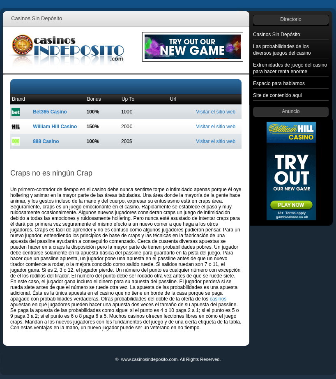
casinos (218, 299)
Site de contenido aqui (277, 95)
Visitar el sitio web (215, 112)
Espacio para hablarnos (279, 83)
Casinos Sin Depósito (276, 34)
